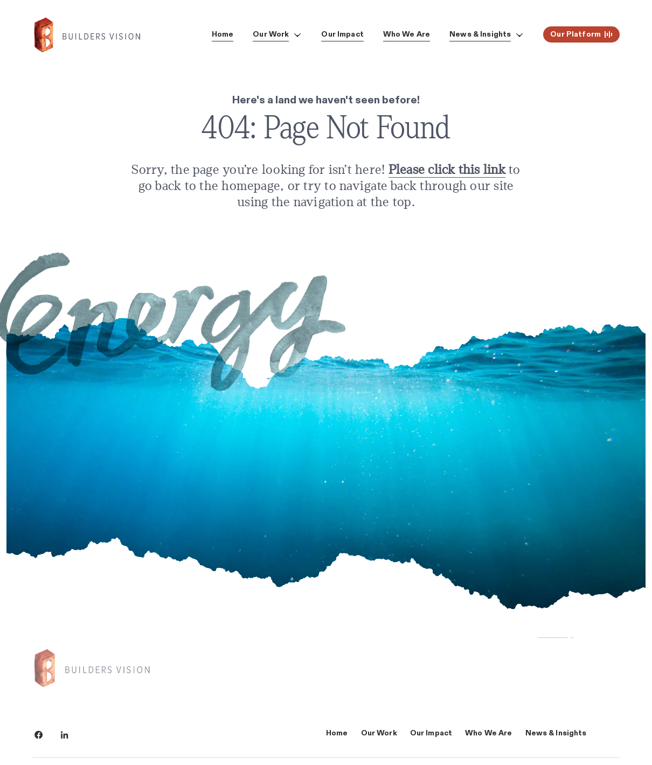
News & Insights (556, 733)
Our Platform (581, 34)
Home (337, 733)
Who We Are (488, 733)
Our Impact (431, 733)
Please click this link (447, 170)
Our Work (379, 733)
